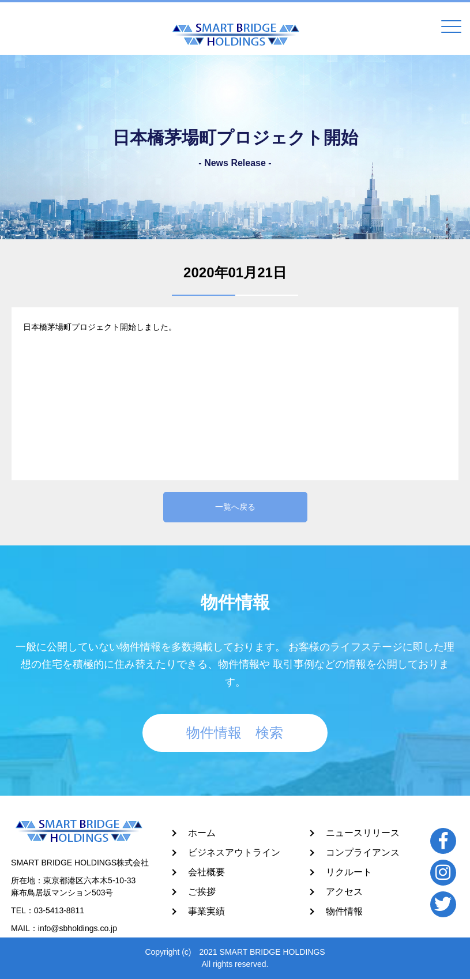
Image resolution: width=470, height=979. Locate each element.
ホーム (202, 833)
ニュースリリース (363, 833)
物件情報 (344, 911)
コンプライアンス (363, 852)
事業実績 (206, 911)
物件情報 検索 (235, 732)
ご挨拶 (202, 892)
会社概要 (206, 872)
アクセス (344, 892)
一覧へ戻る (235, 506)
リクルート (349, 872)
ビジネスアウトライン (234, 852)
